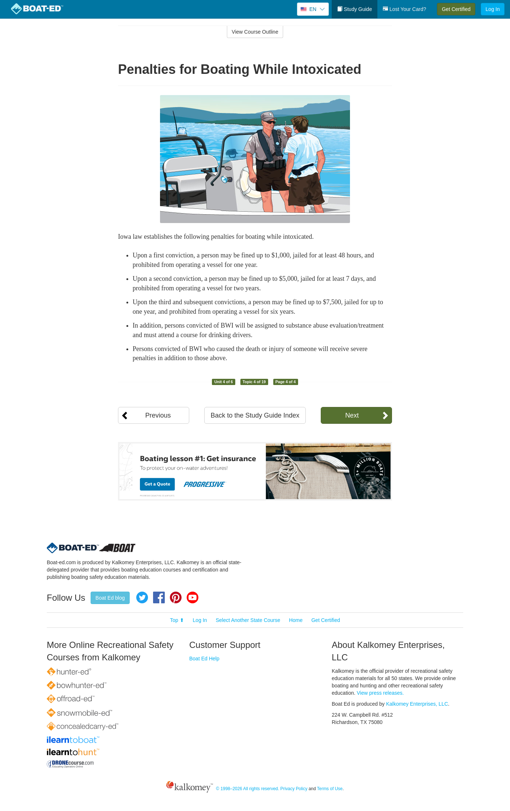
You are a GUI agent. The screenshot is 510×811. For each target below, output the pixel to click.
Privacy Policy (293, 788)
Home (295, 620)
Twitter (142, 597)
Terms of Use (330, 788)
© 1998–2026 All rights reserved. (247, 788)
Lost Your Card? (404, 9)
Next (352, 415)
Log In (493, 9)
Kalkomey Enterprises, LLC (417, 704)
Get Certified (456, 9)
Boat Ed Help (204, 658)
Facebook (159, 597)
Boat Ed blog (110, 598)
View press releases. (380, 693)
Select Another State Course (248, 620)
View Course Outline (255, 32)
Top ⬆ (177, 620)
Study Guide (354, 9)
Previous (158, 415)
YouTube (192, 597)
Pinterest (176, 597)
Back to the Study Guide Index (254, 415)
